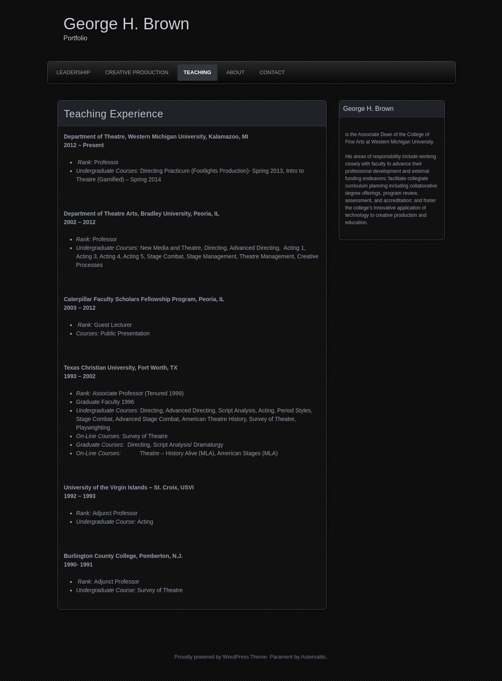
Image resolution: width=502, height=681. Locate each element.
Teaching (197, 72)
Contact (272, 72)
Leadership (73, 72)
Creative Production (136, 72)
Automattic (313, 657)
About (235, 72)
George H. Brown (127, 24)
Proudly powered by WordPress (212, 657)
